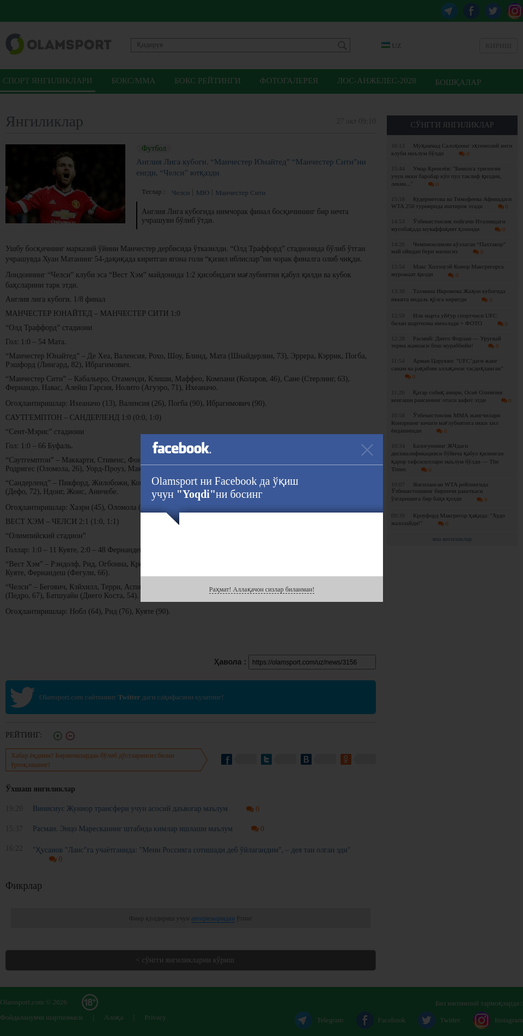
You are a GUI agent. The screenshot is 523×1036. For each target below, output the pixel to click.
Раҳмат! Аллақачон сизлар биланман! (261, 589)
